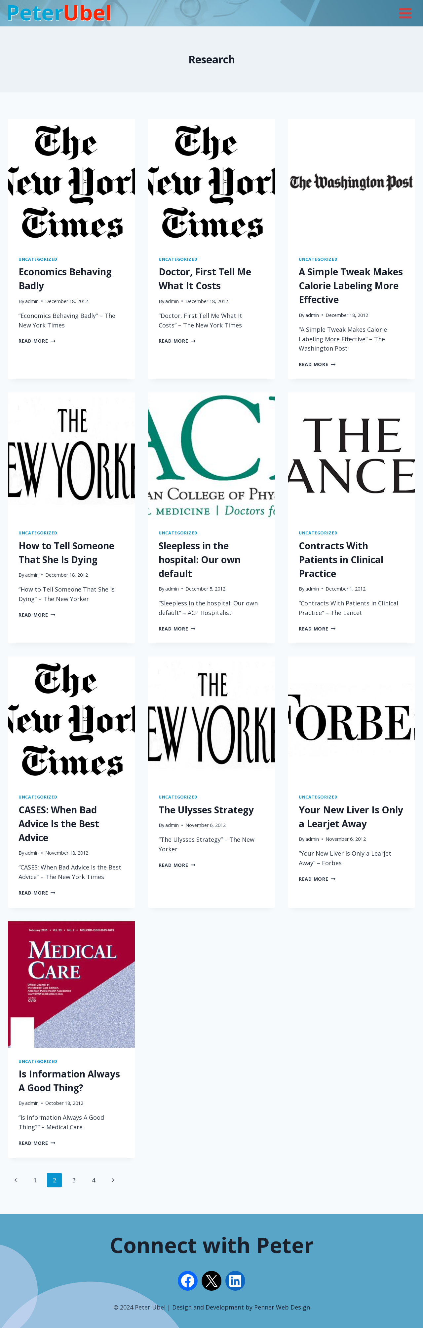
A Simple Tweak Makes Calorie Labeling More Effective (351, 285)
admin (32, 301)
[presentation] (71, 182)
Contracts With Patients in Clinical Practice (341, 559)
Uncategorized (38, 259)
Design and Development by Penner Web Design (241, 1307)
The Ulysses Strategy (206, 809)
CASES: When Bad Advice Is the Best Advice (59, 823)
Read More (37, 341)
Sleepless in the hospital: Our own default (200, 559)
